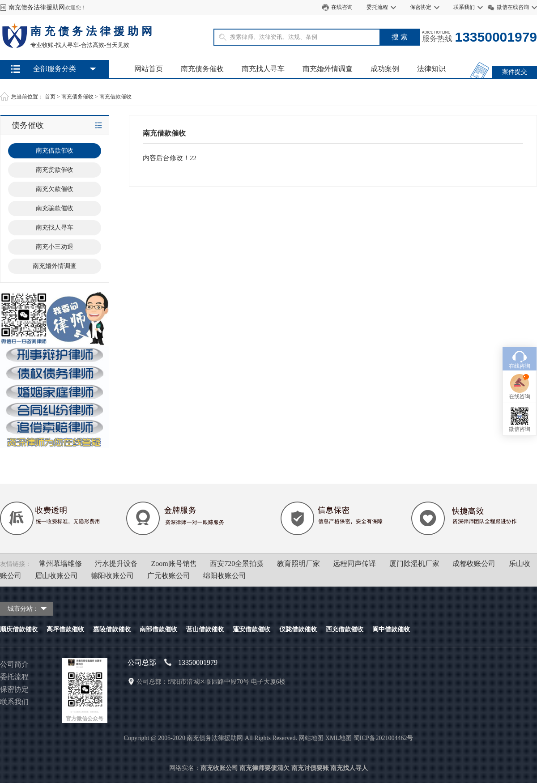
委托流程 (377, 7)
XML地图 (338, 738)
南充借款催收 (115, 97)
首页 (50, 97)
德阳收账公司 (112, 575)
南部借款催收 (158, 629)
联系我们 (464, 7)
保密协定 (420, 7)
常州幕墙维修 (60, 563)
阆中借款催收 (391, 629)
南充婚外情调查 (328, 68)
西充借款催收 (344, 629)
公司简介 (14, 664)
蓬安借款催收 (251, 629)
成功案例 (385, 68)
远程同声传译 (354, 563)
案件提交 (514, 71)
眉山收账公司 (56, 575)
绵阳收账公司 (224, 575)
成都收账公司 (473, 563)
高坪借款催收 (65, 629)
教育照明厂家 (298, 563)
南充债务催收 (202, 68)
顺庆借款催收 (19, 629)
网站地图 (311, 738)
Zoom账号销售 (174, 563)
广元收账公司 (168, 575)
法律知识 (431, 68)
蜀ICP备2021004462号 (383, 738)
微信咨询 (519, 387)
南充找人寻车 (263, 68)
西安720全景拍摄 (237, 563)
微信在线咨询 (513, 7)
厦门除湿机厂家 (414, 563)
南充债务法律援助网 (37, 7)
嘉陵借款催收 (112, 629)
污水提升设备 (116, 563)
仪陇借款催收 (298, 629)
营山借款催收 (205, 629)
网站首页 (148, 68)
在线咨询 (342, 7)
